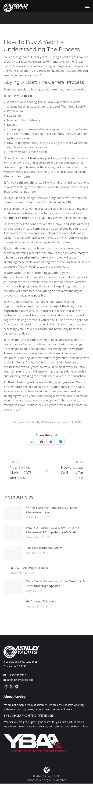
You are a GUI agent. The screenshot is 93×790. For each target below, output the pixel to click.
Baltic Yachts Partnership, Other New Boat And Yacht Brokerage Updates (57, 583)
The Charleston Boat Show (44, 548)
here (27, 176)
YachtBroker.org (37, 780)
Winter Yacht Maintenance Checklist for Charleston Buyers (52, 510)
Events (30, 422)
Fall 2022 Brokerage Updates (29, 568)
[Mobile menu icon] (87, 6)
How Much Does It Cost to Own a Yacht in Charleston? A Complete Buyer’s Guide (53, 530)
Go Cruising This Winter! (42, 601)
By (49, 422)
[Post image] (13, 513)
